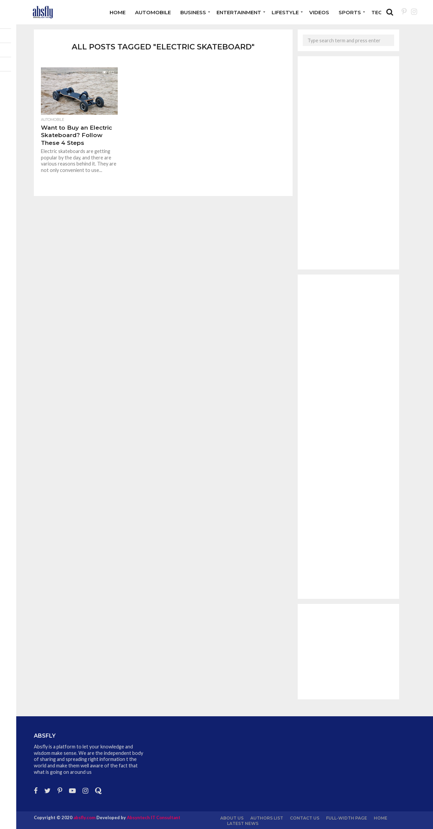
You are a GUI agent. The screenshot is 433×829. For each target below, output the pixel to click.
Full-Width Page (346, 818)
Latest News (242, 823)
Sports (350, 12)
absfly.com (84, 817)
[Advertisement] (348, 162)
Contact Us (304, 818)
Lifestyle (285, 12)
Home (118, 12)
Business (193, 12)
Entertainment (238, 12)
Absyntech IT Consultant (153, 817)
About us (232, 818)
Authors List (266, 818)
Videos (319, 12)
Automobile (153, 12)
